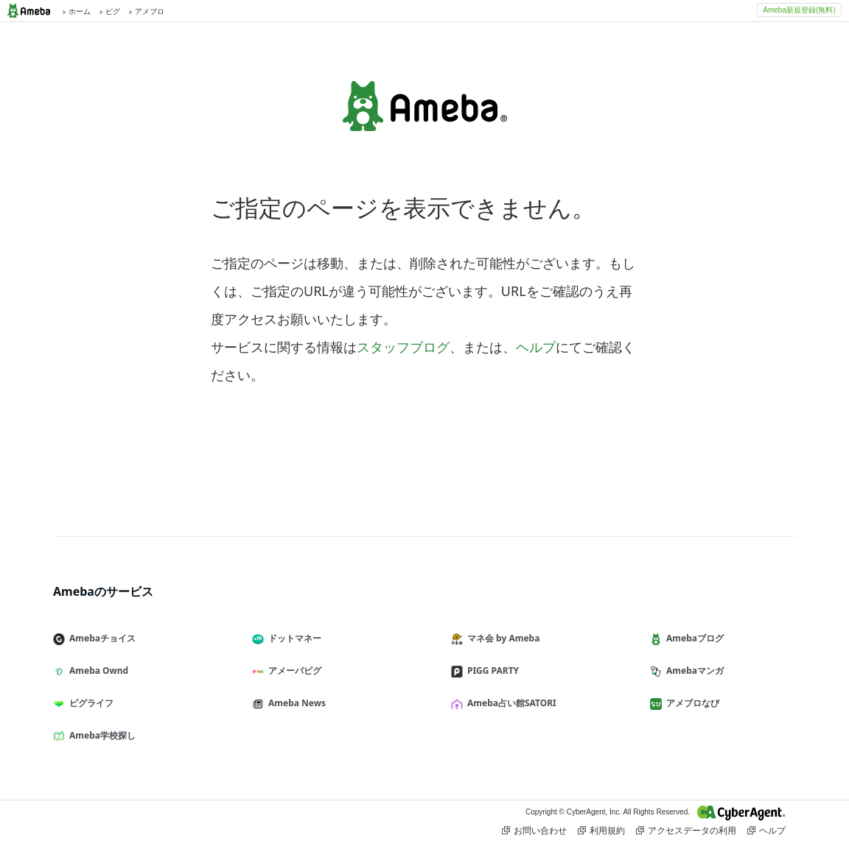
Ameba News (295, 703)
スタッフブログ (403, 347)
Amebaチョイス (100, 638)
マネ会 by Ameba (501, 638)
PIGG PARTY (491, 670)
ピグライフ (89, 703)
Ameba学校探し (100, 735)
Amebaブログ (693, 638)
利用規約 (601, 831)
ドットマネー (292, 638)
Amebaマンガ (693, 670)
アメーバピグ (292, 670)
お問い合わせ (534, 831)
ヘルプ (536, 347)
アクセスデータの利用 (686, 831)
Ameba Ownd (96, 670)
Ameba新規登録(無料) (799, 10)
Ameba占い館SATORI (509, 703)
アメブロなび (690, 703)
